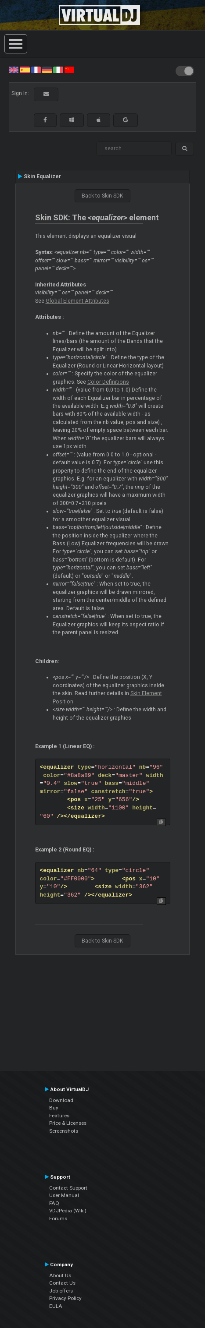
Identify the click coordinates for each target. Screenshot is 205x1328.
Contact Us (62, 1283)
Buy (53, 1108)
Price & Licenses (67, 1123)
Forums (58, 1218)
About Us (60, 1275)
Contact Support (68, 1188)
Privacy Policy (65, 1298)
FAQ (54, 1203)
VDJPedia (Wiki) (67, 1211)
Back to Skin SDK (102, 196)
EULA (55, 1306)
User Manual (64, 1195)
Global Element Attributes (77, 301)
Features (59, 1116)
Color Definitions (108, 382)
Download (61, 1100)
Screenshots (63, 1131)
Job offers (61, 1291)
